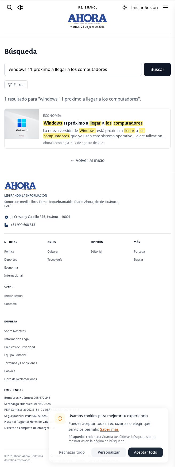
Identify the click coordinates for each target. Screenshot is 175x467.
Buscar (157, 69)
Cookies (9, 371)
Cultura (53, 251)
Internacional (13, 275)
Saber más (109, 429)
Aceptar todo (145, 452)
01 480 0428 (42, 404)
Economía (11, 267)
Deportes (10, 259)
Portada (139, 251)
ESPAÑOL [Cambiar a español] (91, 7)
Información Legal (16, 339)
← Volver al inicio (87, 160)
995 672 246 (42, 398)
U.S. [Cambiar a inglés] (80, 7)
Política (9, 251)
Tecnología (55, 259)
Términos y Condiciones (20, 363)
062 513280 (40, 416)
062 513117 (34, 410)
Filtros (16, 84)
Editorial (96, 251)
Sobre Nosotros (15, 331)
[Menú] (165, 7)
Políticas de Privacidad (19, 347)
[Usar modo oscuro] (124, 7)
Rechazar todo (72, 452)
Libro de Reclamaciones (20, 379)
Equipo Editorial (15, 355)
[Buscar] (9, 7)
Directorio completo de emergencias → (31, 428)
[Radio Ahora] (20, 7)
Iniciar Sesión (13, 296)
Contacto (10, 304)
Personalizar (109, 452)
